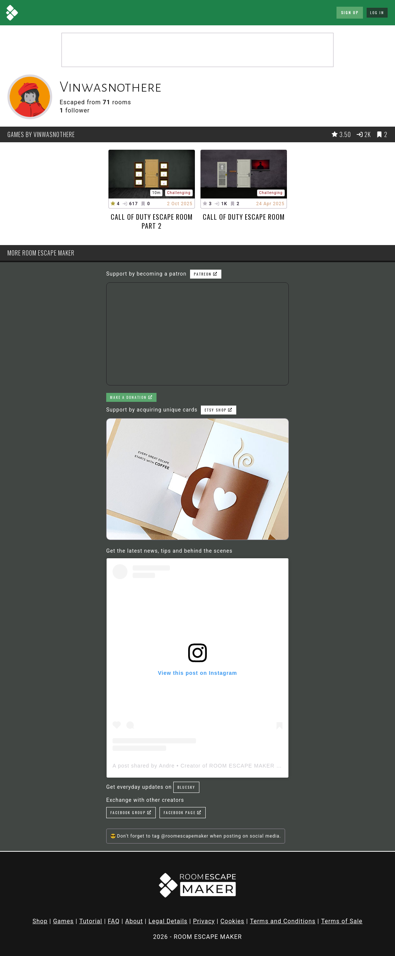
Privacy (204, 921)
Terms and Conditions (283, 921)
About (134, 921)
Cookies (232, 921)
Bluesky (186, 787)
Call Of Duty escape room (244, 217)
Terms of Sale (342, 921)
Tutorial (90, 921)
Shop (39, 921)
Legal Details (167, 921)
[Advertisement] (197, 50)
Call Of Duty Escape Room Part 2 (152, 221)
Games (63, 921)
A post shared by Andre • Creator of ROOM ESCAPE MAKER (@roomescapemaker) (224, 766)
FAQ (114, 921)
